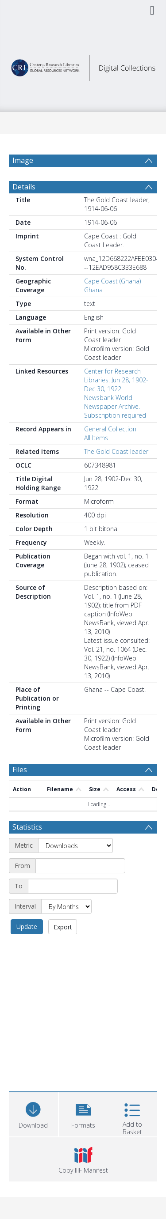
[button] (83, 1113)
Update (26, 926)
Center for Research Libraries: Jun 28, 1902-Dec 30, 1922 (116, 380)
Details (23, 187)
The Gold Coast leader (116, 451)
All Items (96, 438)
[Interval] (66, 906)
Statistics (27, 827)
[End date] (73, 886)
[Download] (33, 1113)
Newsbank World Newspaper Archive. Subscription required (115, 406)
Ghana (93, 290)
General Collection (110, 429)
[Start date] (80, 865)
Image (22, 160)
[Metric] (75, 845)
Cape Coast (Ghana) (112, 281)
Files (19, 769)
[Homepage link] (83, 65)
